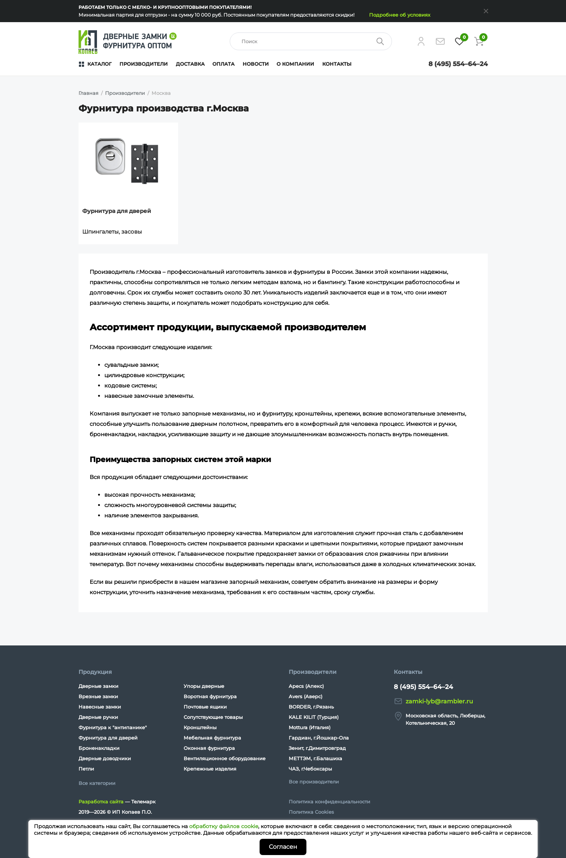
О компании (295, 64)
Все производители (314, 782)
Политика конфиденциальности (329, 801)
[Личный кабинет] (421, 41)
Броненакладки (99, 748)
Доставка (190, 64)
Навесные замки (100, 707)
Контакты (336, 64)
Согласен (283, 846)
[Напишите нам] (440, 41)
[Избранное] (459, 41)
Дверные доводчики (105, 758)
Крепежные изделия (210, 769)
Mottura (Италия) (309, 727)
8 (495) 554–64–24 (458, 64)
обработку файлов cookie (223, 826)
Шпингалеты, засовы (112, 231)
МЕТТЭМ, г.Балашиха (315, 758)
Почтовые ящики (205, 707)
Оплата (223, 64)
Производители (143, 64)
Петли (86, 769)
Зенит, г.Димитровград (317, 748)
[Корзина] (478, 41)
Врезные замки (98, 696)
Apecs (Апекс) (306, 686)
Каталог (99, 64)
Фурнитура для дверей (116, 210)
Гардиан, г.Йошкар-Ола (319, 738)
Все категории (97, 783)
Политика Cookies (311, 812)
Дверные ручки (98, 717)
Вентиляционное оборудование (224, 758)
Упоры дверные (204, 686)
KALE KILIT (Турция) (313, 717)
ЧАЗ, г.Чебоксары (310, 769)
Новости (256, 64)
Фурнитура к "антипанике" (113, 727)
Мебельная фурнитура (212, 738)
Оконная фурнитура (209, 748)
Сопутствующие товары (213, 717)
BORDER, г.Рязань (311, 707)
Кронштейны (200, 727)
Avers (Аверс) (305, 696)
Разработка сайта (101, 801)
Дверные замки (98, 686)
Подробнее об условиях (399, 15)
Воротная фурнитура (210, 696)
